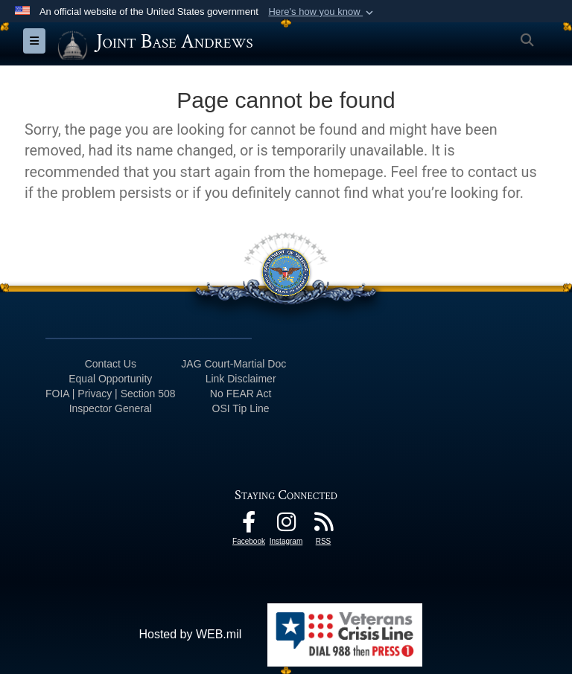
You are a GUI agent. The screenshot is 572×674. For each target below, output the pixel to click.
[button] (322, 11)
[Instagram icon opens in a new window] (286, 525)
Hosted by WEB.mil (190, 634)
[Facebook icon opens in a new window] (248, 525)
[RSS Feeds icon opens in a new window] (323, 525)
